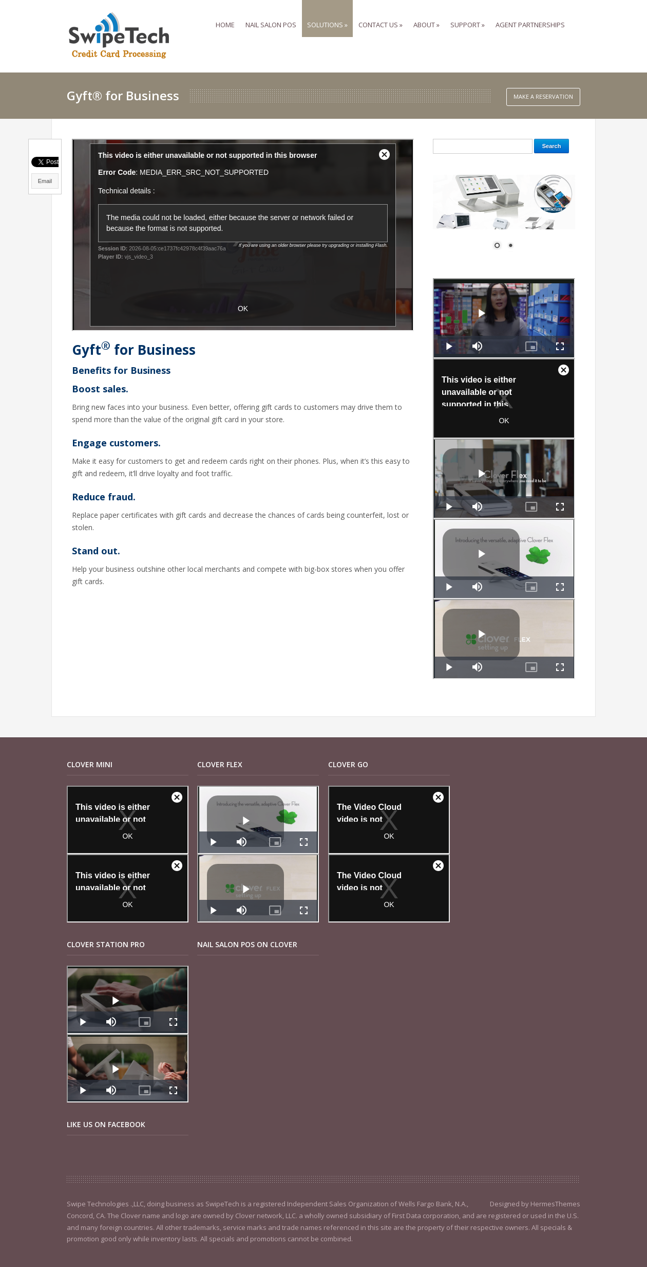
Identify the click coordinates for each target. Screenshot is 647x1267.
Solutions (330, 14)
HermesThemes (555, 1203)
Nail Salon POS (273, 14)
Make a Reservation (543, 96)
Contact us (383, 14)
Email (45, 181)
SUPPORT (470, 14)
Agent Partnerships (533, 14)
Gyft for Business (134, 349)
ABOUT (429, 14)
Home (228, 14)
